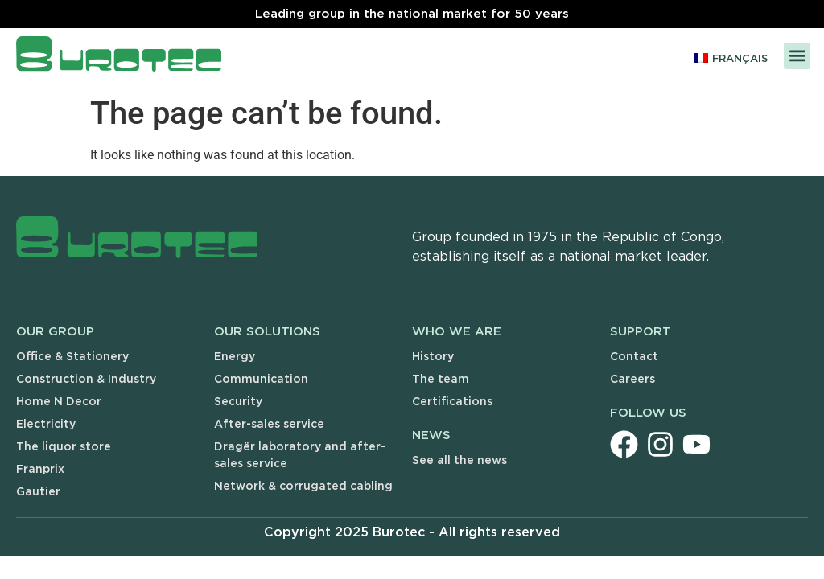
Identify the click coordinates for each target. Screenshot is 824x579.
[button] (797, 56)
